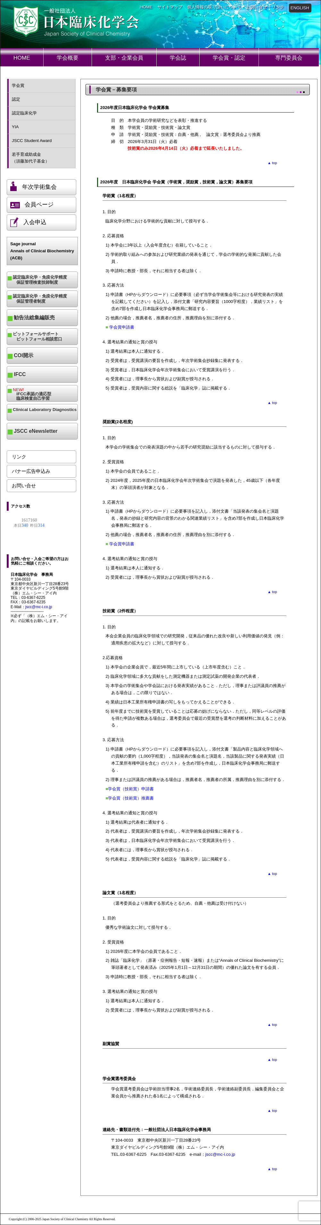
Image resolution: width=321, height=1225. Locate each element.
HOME (146, 6)
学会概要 (67, 58)
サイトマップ (169, 6)
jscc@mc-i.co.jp (38, 607)
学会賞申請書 (121, 327)
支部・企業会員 (124, 58)
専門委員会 (288, 58)
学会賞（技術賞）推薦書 (131, 798)
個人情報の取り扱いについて (214, 6)
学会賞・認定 (229, 58)
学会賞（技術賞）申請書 (131, 788)
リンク (278, 6)
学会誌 (178, 58)
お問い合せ (256, 6)
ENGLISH (300, 7)
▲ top (272, 163)
